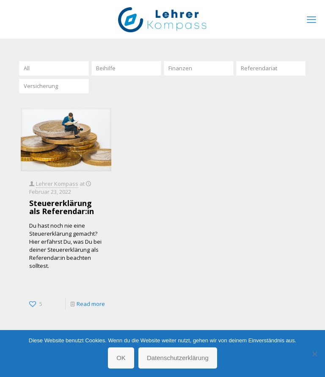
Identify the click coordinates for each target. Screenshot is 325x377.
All (27, 68)
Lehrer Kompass (57, 183)
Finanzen (180, 68)
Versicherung (41, 86)
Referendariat (259, 68)
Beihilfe (106, 68)
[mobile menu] (311, 19)
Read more (91, 304)
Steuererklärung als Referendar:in (61, 207)
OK (121, 357)
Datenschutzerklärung (178, 357)
